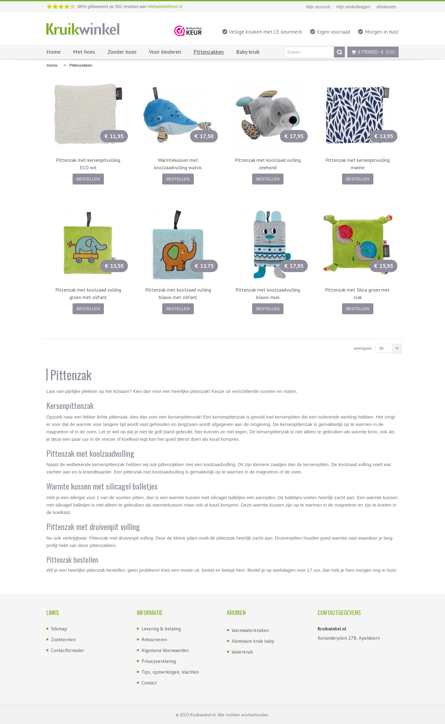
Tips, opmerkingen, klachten (170, 672)
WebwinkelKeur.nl (165, 6)
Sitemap (59, 629)
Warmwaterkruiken (250, 630)
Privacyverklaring (159, 661)
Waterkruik (242, 652)
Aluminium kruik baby (253, 641)
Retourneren (154, 639)
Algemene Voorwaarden (165, 650)
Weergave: (363, 348)
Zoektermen (63, 639)
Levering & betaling (161, 629)
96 (390, 348)
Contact (149, 683)
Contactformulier (67, 650)
